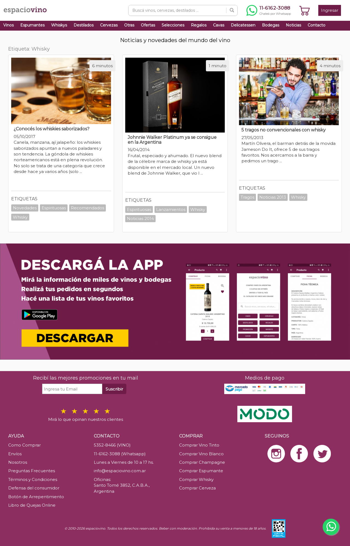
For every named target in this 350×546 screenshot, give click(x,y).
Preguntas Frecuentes (31, 470)
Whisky (20, 217)
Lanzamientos (170, 209)
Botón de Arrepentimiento (36, 496)
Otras (129, 25)
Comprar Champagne (202, 462)
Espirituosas (54, 207)
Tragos (247, 197)
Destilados (84, 25)
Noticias (293, 25)
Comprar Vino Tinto (199, 445)
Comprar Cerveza (197, 488)
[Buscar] (231, 10)
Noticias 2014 (140, 218)
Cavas (218, 25)
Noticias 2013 (272, 197)
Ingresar (329, 10)
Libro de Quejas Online (32, 505)
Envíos (15, 453)
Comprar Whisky (196, 479)
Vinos (8, 25)
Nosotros (17, 462)
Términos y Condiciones (32, 479)
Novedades (25, 207)
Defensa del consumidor (33, 488)
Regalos (198, 25)
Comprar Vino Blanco (201, 453)
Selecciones (173, 25)
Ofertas (148, 25)
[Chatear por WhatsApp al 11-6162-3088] (268, 10)
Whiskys (59, 25)
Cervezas (109, 25)
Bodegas (270, 25)
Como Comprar (24, 445)
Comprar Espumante (201, 470)
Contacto (316, 25)
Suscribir (114, 389)
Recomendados (87, 207)
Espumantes (32, 25)
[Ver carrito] (304, 10)
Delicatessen (243, 25)
